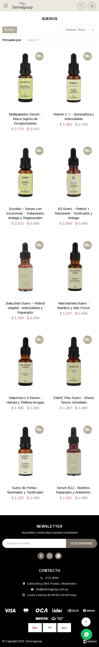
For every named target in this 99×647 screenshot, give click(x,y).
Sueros (32, 40)
